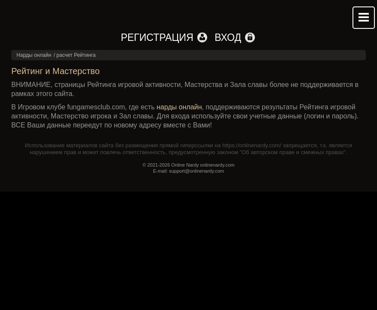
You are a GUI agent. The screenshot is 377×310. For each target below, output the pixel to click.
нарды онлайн (179, 107)
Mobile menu (363, 17)
